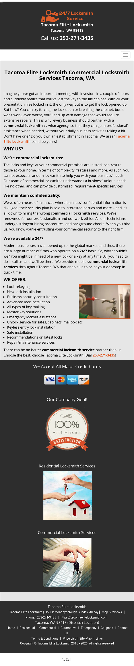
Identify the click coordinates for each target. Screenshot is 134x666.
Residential (27, 628)
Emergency (88, 628)
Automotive (68, 628)
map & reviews (112, 612)
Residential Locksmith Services (67, 466)
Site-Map (86, 638)
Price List (69, 638)
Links (99, 638)
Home (11, 628)
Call (67, 659)
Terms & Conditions (44, 638)
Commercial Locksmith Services (67, 532)
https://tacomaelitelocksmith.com (84, 617)
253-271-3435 (76, 37)
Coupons (107, 628)
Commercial (47, 628)
